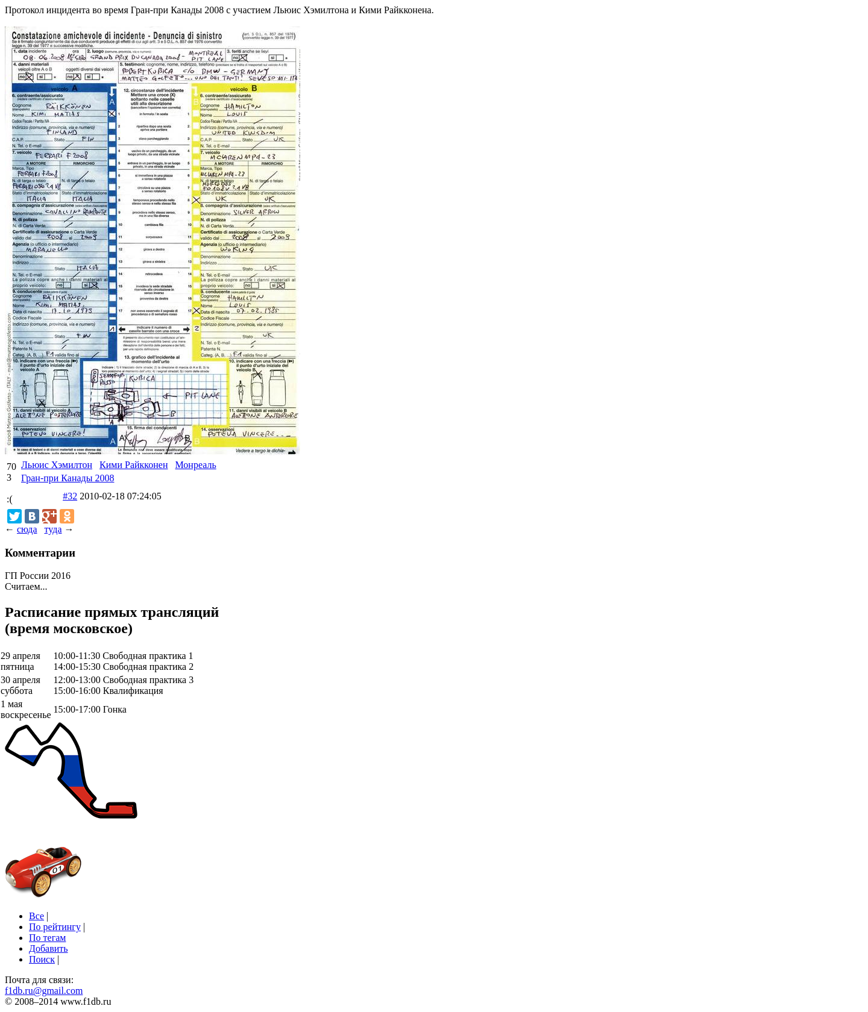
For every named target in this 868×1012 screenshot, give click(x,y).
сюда (27, 529)
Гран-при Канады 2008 (67, 478)
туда (52, 529)
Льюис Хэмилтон (56, 465)
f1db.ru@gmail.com (44, 990)
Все (36, 916)
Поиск (42, 959)
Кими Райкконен (133, 465)
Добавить (48, 948)
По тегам (47, 937)
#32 (70, 496)
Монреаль (195, 465)
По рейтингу (55, 927)
